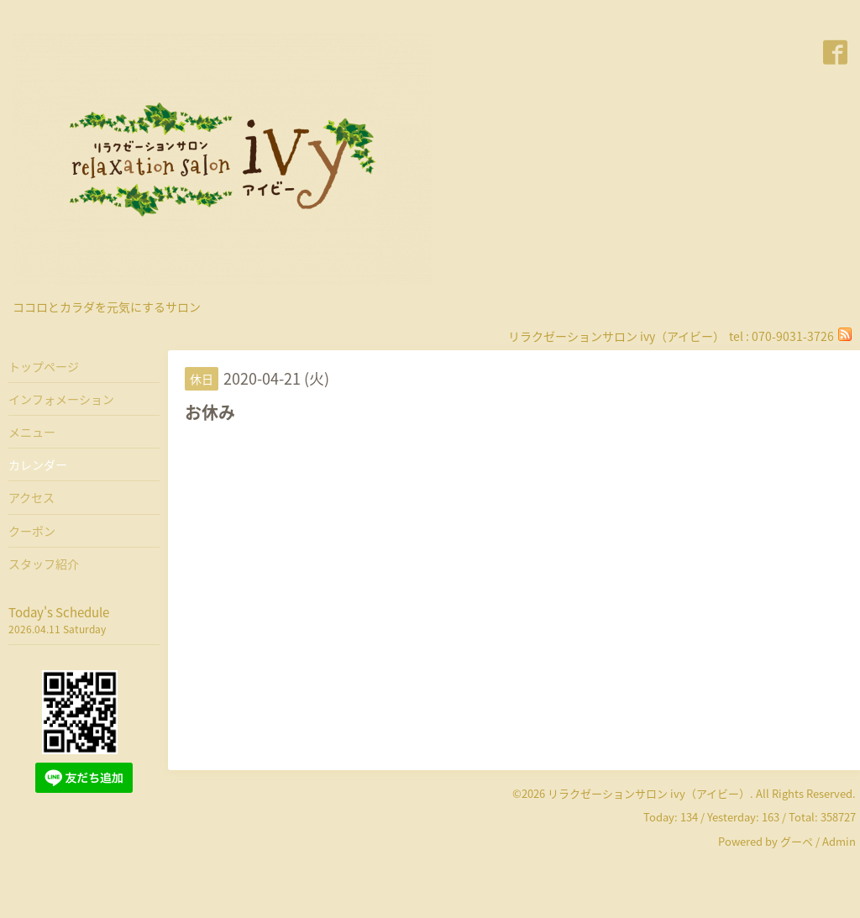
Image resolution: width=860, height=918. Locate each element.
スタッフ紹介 (43, 563)
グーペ (796, 841)
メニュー (31, 431)
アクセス (31, 497)
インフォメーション (61, 399)
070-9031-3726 (793, 336)
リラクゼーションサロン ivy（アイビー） (649, 793)
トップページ (43, 366)
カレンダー (37, 464)
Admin (839, 841)
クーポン (31, 530)
